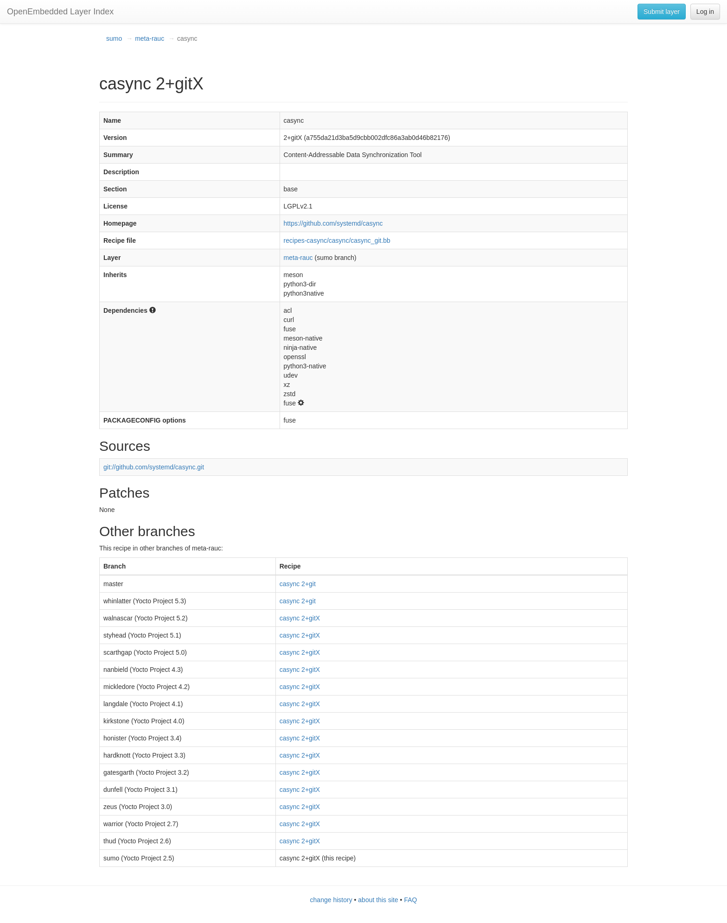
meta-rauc (149, 38)
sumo (114, 38)
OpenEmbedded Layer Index (60, 11)
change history (331, 900)
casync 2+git (298, 584)
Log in (705, 11)
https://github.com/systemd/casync (333, 223)
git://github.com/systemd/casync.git (153, 467)
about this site (378, 900)
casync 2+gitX (300, 618)
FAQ (410, 900)
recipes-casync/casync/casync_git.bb (337, 240)
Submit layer (662, 11)
